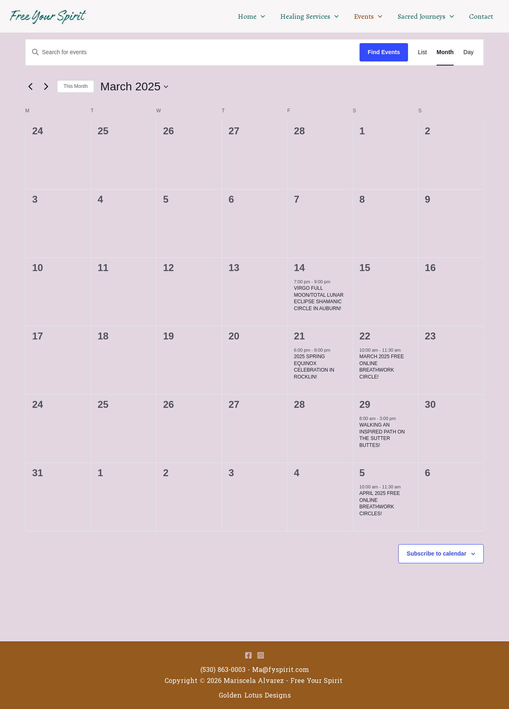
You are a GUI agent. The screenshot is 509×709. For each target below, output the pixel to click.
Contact (482, 16)
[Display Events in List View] (422, 52)
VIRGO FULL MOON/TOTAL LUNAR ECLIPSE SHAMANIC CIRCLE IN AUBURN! (319, 298)
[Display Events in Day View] (468, 52)
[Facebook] (248, 655)
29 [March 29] (365, 404)
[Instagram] (260, 655)
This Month (76, 86)
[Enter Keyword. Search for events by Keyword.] (193, 52)
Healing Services (311, 16)
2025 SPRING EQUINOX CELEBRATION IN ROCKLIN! (314, 367)
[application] (263, 16)
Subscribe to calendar (436, 553)
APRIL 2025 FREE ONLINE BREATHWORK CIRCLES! (380, 503)
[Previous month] (30, 87)
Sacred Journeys (426, 16)
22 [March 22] (365, 335)
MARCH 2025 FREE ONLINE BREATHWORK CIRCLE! (382, 367)
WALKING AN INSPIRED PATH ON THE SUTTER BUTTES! (382, 435)
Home (254, 16)
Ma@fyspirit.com (280, 670)
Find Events (384, 52)
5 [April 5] (362, 472)
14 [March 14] (299, 267)
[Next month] (46, 87)
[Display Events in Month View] (445, 52)
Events (369, 16)
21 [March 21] (299, 335)
